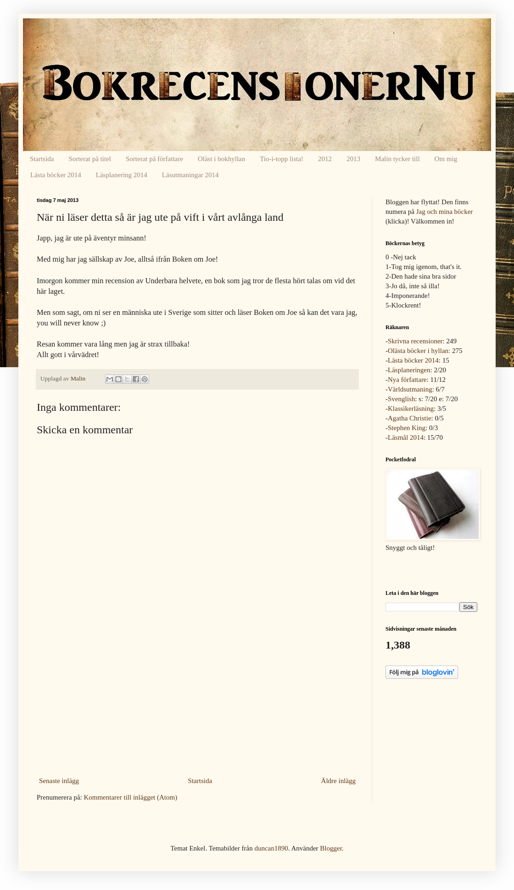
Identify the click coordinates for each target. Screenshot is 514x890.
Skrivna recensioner (415, 341)
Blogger (331, 848)
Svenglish (401, 399)
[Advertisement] (197, 705)
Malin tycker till (397, 158)
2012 (325, 158)
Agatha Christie (409, 418)
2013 (353, 158)
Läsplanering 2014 (121, 175)
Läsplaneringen (409, 370)
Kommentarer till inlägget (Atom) (130, 797)
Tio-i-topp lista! (281, 158)
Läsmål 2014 (406, 437)
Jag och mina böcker (444, 211)
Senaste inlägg (59, 780)
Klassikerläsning (411, 408)
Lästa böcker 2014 (55, 175)
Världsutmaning (410, 389)
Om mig (446, 158)
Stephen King (406, 427)
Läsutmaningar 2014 (190, 175)
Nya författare (407, 379)
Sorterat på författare (154, 158)
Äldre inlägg (338, 780)
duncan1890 (271, 848)
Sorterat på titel (90, 158)
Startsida (42, 158)
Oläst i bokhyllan (221, 158)
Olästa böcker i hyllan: (419, 350)
